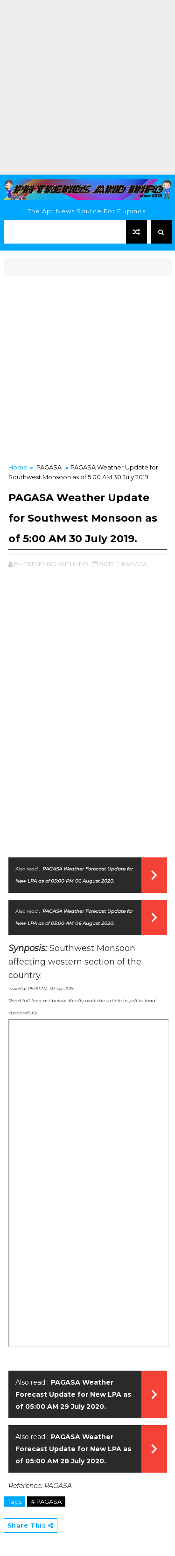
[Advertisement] (87, 87)
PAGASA (49, 467)
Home (18, 467)
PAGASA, (135, 564)
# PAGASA (46, 1501)
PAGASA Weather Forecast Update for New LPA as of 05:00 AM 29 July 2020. (73, 1394)
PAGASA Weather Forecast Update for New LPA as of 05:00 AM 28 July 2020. (73, 1449)
